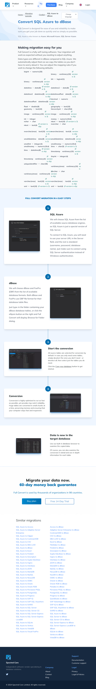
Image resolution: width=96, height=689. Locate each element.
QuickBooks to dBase (58, 599)
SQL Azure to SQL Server (26, 608)
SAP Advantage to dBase (60, 602)
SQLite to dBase (56, 631)
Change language (71, 15)
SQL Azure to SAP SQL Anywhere (30, 602)
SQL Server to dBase (58, 616)
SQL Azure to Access (24, 527)
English (42, 15)
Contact (48, 674)
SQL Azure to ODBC (24, 581)
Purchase (51, 5)
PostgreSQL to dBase (59, 593)
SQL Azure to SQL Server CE (27, 611)
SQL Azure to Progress (25, 596)
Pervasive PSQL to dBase (60, 590)
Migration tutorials (29, 14)
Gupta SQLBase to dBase (60, 554)
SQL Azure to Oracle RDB (26, 587)
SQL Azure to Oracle (24, 584)
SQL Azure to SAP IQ (24, 599)
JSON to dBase (56, 563)
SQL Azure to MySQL (24, 575)
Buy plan (31, 501)
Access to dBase (57, 527)
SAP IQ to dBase (57, 605)
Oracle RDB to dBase (58, 584)
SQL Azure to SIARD (24, 605)
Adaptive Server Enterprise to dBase (64, 530)
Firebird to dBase (57, 548)
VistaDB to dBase (57, 637)
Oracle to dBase (56, 581)
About (47, 671)
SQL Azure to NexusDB (25, 578)
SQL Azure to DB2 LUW (26, 545)
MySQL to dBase (57, 569)
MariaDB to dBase (57, 566)
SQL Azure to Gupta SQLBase (28, 560)
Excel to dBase (56, 542)
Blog (60, 5)
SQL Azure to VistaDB (25, 628)
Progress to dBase (57, 596)
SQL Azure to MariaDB (25, 572)
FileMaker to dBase (58, 545)
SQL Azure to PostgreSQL (26, 593)
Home (20, 15)
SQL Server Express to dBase (62, 622)
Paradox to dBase (57, 587)
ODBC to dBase (56, 578)
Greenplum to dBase (58, 551)
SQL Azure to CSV (23, 542)
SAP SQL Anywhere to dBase (62, 608)
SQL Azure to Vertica (24, 625)
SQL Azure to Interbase (25, 566)
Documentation (78, 660)
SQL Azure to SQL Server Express (29, 613)
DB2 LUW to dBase (58, 539)
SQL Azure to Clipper (24, 536)
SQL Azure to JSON (24, 569)
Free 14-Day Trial (59, 501)
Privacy (75, 671)
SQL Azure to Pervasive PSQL (28, 590)
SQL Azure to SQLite (24, 622)
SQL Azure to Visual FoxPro (27, 631)
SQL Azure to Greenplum (26, 557)
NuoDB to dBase (57, 575)
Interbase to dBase (57, 560)
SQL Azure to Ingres (24, 563)
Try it (40, 4)
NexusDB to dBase (57, 572)
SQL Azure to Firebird (24, 554)
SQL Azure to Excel (24, 551)
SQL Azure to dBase (24, 548)
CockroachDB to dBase (59, 533)
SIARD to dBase (56, 611)
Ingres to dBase (56, 557)
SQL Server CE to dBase (60, 619)
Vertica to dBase (56, 634)
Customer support (79, 663)
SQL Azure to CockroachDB (27, 539)
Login (87, 5)
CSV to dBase (55, 536)
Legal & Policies (78, 674)
